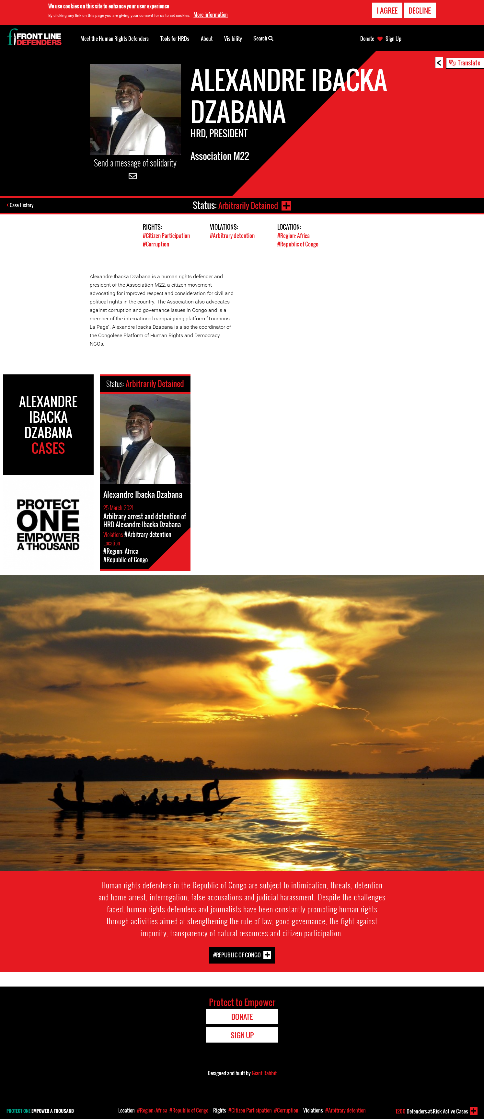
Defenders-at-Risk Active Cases (432, 1111)
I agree (387, 10)
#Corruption (156, 244)
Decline (420, 10)
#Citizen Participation (166, 236)
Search (263, 38)
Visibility (233, 38)
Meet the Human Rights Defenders (114, 38)
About (207, 38)
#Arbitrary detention (232, 236)
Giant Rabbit (264, 1073)
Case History (22, 205)
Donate (367, 38)
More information (210, 14)
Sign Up (393, 38)
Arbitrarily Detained (247, 205)
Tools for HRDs (174, 38)
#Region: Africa (293, 236)
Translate (469, 62)
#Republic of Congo (297, 244)
